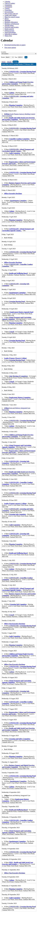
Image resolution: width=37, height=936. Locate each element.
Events (15, 62)
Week (3, 62)
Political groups (9, 30)
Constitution (8, 7)
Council (7, 8)
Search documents (10, 32)
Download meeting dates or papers (14, 45)
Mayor (7, 18)
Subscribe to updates (11, 34)
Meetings (7, 20)
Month (9, 62)
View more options (10, 47)
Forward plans (9, 12)
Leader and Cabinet (10, 15)
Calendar (7, 1)
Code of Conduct (10, 3)
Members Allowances (11, 22)
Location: (3, 52)
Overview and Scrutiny (12, 27)
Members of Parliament (12, 24)
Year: (16, 57)
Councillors (8, 10)
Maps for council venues (12, 17)
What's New (8, 36)
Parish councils (9, 29)
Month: (3, 57)
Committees (8, 5)
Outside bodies (9, 25)
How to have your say (11, 13)
